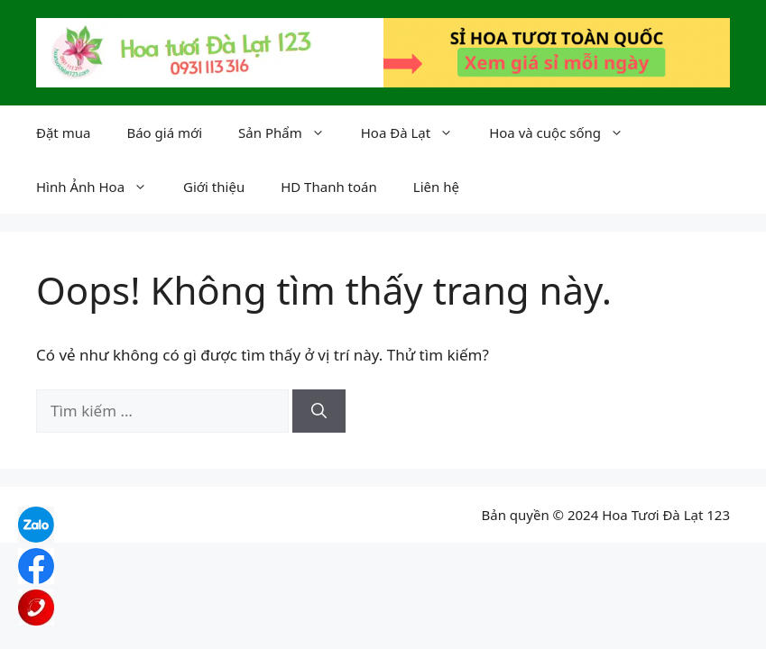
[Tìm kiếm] (319, 411)
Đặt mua (63, 132)
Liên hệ (436, 187)
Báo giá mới (164, 132)
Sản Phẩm (290, 132)
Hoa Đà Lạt (416, 132)
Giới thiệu (214, 187)
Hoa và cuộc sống (565, 132)
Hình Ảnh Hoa (100, 187)
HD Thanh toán (329, 187)
